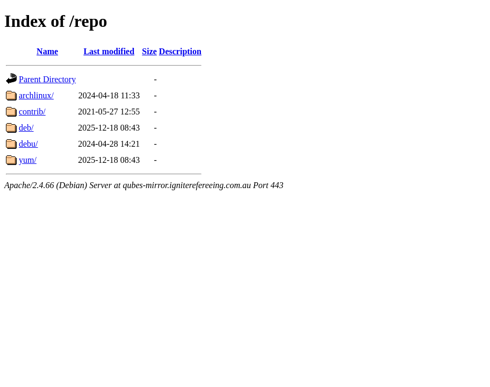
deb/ (26, 127)
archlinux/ (36, 95)
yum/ (28, 159)
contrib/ (32, 111)
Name (47, 51)
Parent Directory (47, 79)
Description (180, 51)
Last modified (108, 51)
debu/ (28, 143)
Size (149, 51)
